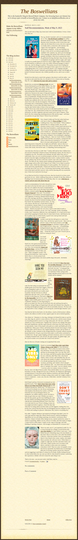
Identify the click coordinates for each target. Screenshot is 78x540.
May (11, 78)
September (12, 70)
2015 (9, 121)
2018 (9, 115)
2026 (9, 58)
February (12, 103)
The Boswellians (39, 11)
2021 (9, 109)
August (12, 72)
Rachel (10, 144)
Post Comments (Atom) (39, 524)
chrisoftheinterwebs (13, 146)
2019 (9, 113)
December (12, 64)
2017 (9, 117)
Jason (10, 139)
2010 (9, 129)
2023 (9, 62)
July (11, 74)
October (12, 68)
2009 (9, 131)
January (12, 105)
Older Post (69, 520)
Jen (9, 142)
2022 (9, 107)
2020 (9, 111)
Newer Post (28, 520)
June (11, 76)
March (11, 100)
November (12, 66)
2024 (9, 60)
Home (48, 520)
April (11, 99)
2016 (9, 119)
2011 (9, 127)
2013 (9, 125)
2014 (9, 123)
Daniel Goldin (12, 137)
